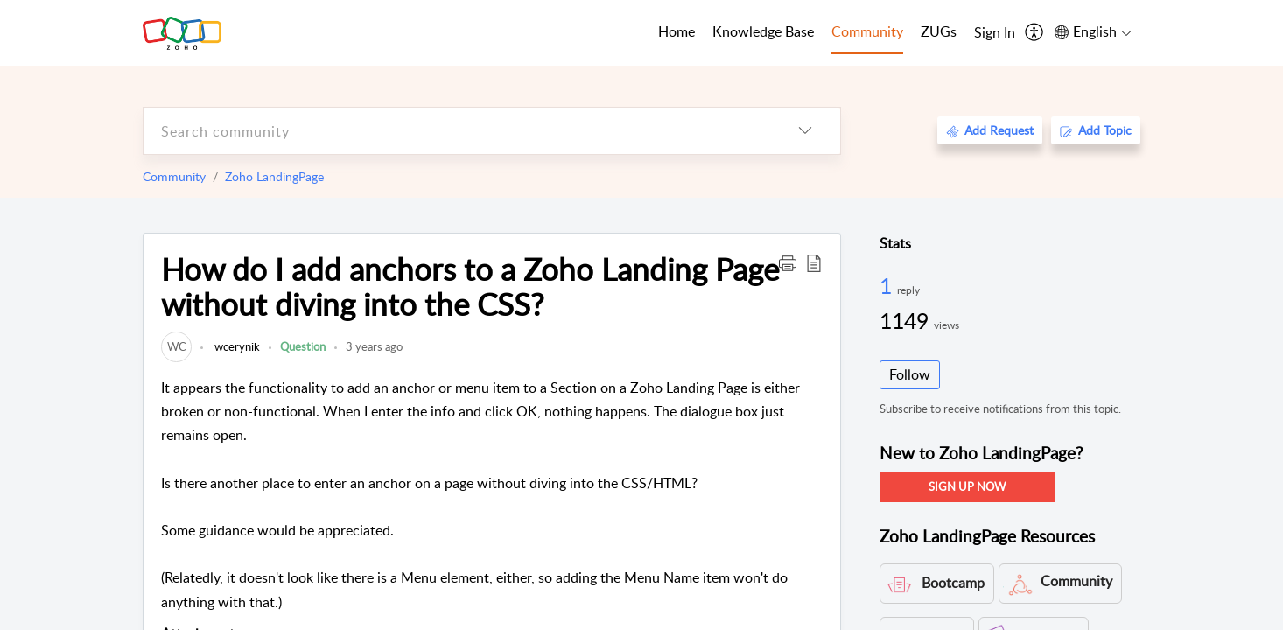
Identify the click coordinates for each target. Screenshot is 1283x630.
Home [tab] (676, 31)
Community (174, 176)
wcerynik (236, 346)
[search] (457, 131)
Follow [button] (909, 374)
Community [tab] (867, 31)
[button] (787, 262)
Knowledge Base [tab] (763, 31)
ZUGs (939, 31)
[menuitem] (994, 33)
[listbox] (805, 131)
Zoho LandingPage (274, 176)
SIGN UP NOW (967, 486)
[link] (176, 346)
